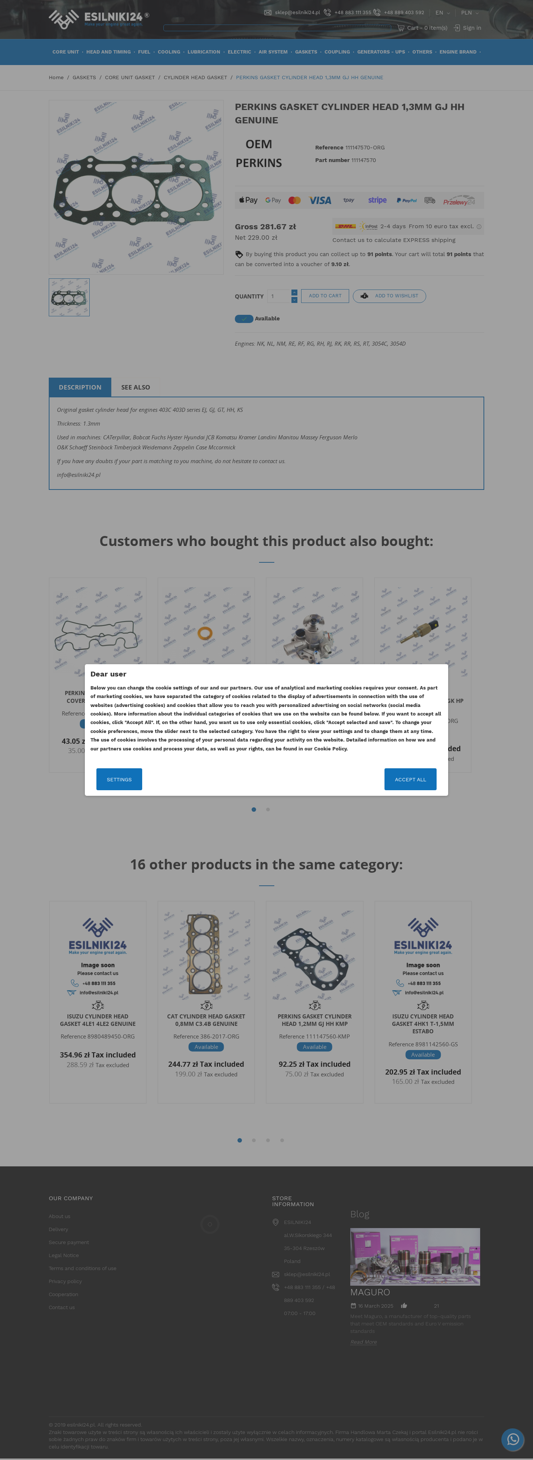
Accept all (410, 779)
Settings (119, 779)
